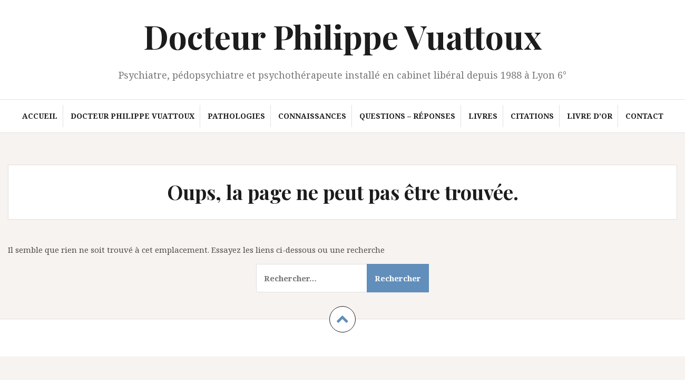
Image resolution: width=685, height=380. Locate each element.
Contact (644, 116)
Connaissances (312, 116)
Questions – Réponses (407, 116)
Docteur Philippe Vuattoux (342, 36)
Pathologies (236, 116)
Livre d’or (589, 116)
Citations (532, 116)
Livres (482, 116)
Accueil (39, 116)
